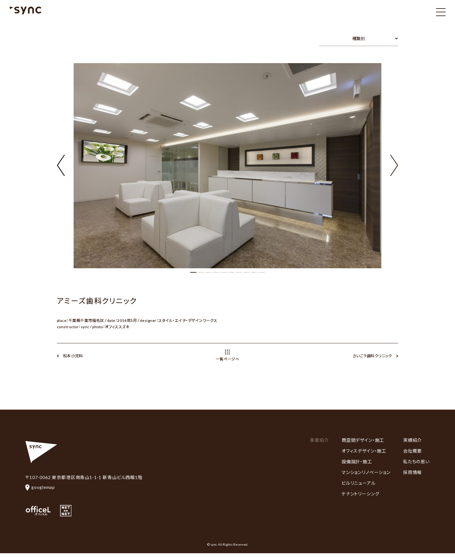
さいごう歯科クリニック (372, 355)
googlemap (40, 487)
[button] (394, 162)
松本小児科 (73, 355)
